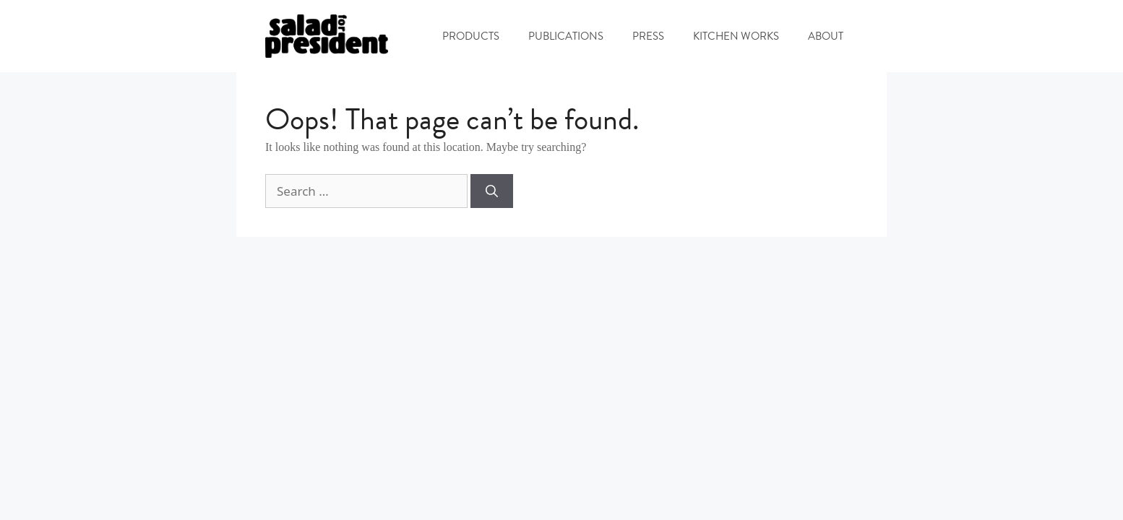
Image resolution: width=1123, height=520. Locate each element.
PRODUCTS (470, 36)
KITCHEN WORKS (736, 36)
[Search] (491, 191)
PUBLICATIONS (565, 36)
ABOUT (825, 36)
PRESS (648, 36)
